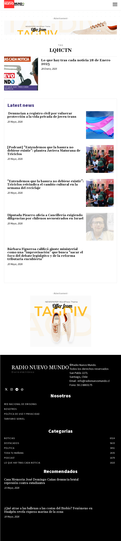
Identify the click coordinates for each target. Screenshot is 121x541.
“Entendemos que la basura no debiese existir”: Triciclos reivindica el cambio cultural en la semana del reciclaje (45, 184)
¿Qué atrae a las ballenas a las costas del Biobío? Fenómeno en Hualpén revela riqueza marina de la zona (48, 510)
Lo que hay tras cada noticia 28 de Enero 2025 (75, 62)
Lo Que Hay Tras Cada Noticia (16, 88)
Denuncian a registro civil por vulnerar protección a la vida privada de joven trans (41, 115)
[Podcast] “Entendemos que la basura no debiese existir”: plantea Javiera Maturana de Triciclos (43, 150)
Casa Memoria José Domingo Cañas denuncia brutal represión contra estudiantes (41, 481)
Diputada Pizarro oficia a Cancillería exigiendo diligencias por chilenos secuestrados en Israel (45, 217)
